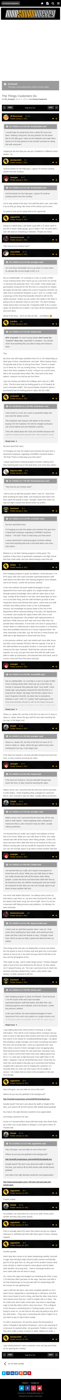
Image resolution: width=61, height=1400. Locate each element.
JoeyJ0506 (15, 252)
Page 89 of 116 (30, 108)
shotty (13, 565)
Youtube (39, 1388)
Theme (25, 1383)
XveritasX (14, 508)
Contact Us (35, 1383)
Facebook (27, 1388)
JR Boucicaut (16, 116)
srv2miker (14, 396)
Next (51, 107)
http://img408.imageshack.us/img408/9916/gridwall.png (26, 1099)
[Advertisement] (30, 51)
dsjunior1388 (16, 471)
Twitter (21, 1388)
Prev (10, 107)
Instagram (33, 1388)
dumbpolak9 (15, 160)
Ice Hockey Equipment (38, 99)
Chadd (13, 726)
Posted (18, 119)
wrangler (14, 177)
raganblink (15, 217)
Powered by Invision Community (30, 1396)
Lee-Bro (13, 321)
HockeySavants (17, 237)
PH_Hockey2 (9, 99)
